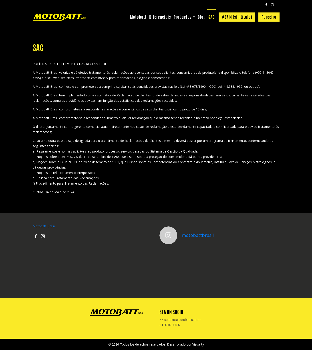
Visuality (198, 344)
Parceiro (269, 17)
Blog (202, 17)
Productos (183, 17)
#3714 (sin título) (237, 17)
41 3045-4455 (169, 325)
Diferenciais (160, 17)
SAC (211, 17)
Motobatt (138, 17)
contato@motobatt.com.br (180, 320)
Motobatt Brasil (44, 226)
